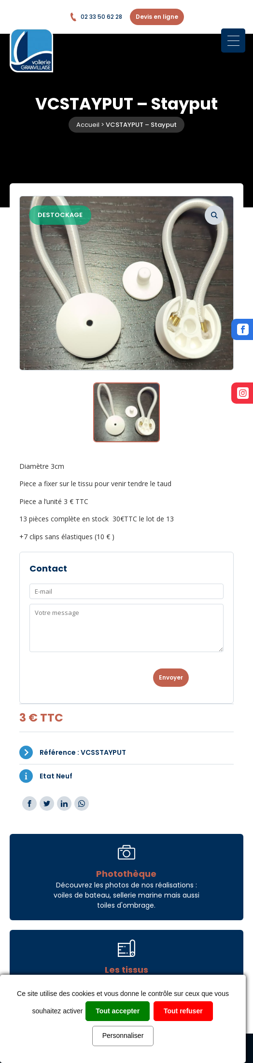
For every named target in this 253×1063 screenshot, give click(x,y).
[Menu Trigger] (233, 40)
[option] (126, 283)
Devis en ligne (157, 17)
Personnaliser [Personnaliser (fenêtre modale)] (123, 1035)
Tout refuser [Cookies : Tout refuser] (183, 1011)
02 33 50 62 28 (95, 17)
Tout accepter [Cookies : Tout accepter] (118, 1011)
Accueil (87, 124)
